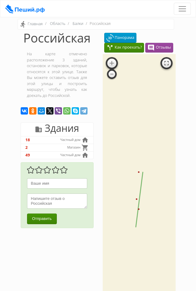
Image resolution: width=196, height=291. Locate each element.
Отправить (42, 218)
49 (28, 155)
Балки (78, 23)
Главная (35, 24)
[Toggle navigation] (182, 9)
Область (57, 23)
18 (28, 139)
